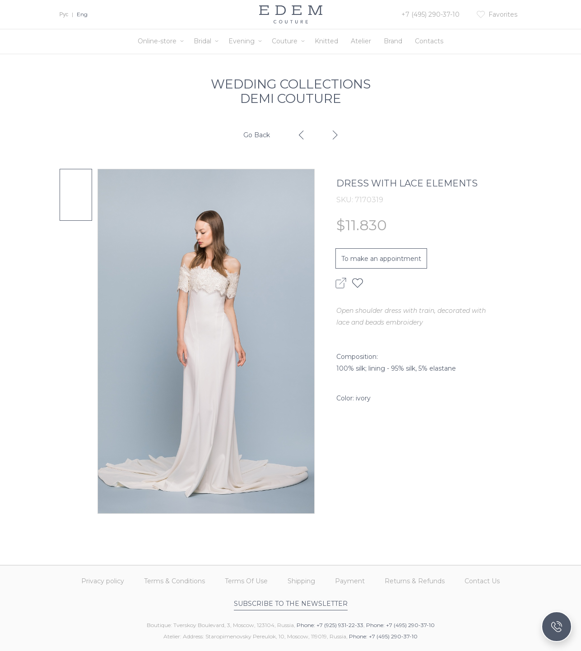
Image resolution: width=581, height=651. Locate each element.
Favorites (502, 14)
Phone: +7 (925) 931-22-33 (330, 625)
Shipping (301, 581)
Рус (64, 14)
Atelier (361, 41)
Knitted (326, 41)
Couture (284, 41)
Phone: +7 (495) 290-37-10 (400, 625)
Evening (241, 41)
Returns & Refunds (415, 581)
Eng (82, 14)
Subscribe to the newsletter (291, 604)
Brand (393, 41)
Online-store (157, 41)
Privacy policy (102, 581)
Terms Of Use (246, 581)
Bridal (202, 41)
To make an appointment (381, 259)
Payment (350, 581)
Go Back (256, 135)
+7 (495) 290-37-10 (430, 14)
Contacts (429, 41)
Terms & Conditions (174, 581)
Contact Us (482, 581)
